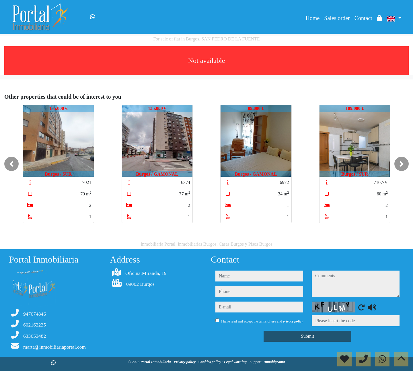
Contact (363, 18)
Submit (307, 336)
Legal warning (236, 362)
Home (312, 18)
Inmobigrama (274, 362)
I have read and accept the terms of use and (262, 321)
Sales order (337, 18)
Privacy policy (185, 362)
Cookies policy (210, 362)
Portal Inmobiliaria (156, 362)
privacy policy (293, 321)
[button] (11, 164)
